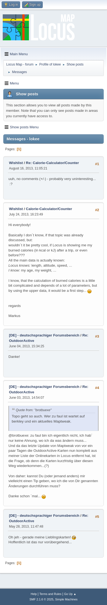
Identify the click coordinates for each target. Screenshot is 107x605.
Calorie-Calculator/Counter (49, 209)
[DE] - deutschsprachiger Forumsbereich (44, 335)
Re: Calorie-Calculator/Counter (52, 163)
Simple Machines (66, 599)
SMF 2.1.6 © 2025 (41, 599)
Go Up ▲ (70, 594)
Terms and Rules (50, 594)
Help (34, 594)
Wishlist (16, 163)
